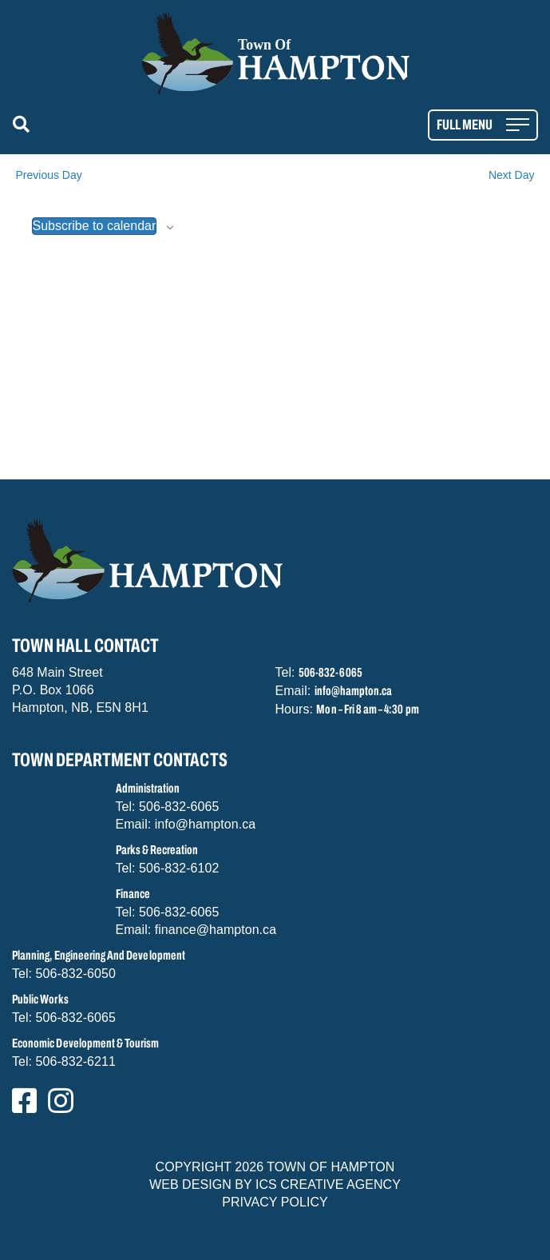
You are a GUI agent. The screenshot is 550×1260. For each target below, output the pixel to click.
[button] (24, 125)
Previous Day (49, 175)
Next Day (512, 175)
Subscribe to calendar (94, 226)
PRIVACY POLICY (275, 1202)
